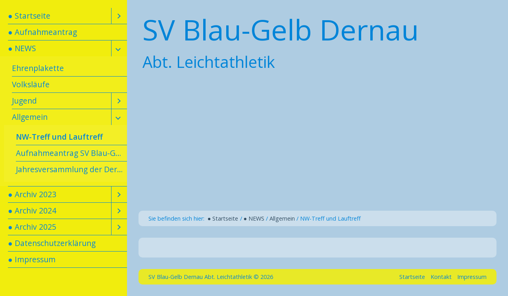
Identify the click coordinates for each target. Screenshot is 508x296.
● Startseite (29, 15)
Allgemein (30, 116)
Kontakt (441, 277)
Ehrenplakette (38, 68)
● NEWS (22, 48)
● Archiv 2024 (32, 210)
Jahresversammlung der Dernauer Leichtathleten (71, 169)
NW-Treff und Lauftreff (59, 136)
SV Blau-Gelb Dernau (280, 29)
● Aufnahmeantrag (42, 32)
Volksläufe (31, 84)
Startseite (412, 277)
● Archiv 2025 (32, 226)
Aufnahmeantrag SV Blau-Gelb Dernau (71, 153)
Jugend (24, 100)
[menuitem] (63, 16)
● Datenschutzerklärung (52, 243)
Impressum (472, 277)
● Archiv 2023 (32, 194)
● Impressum (32, 259)
